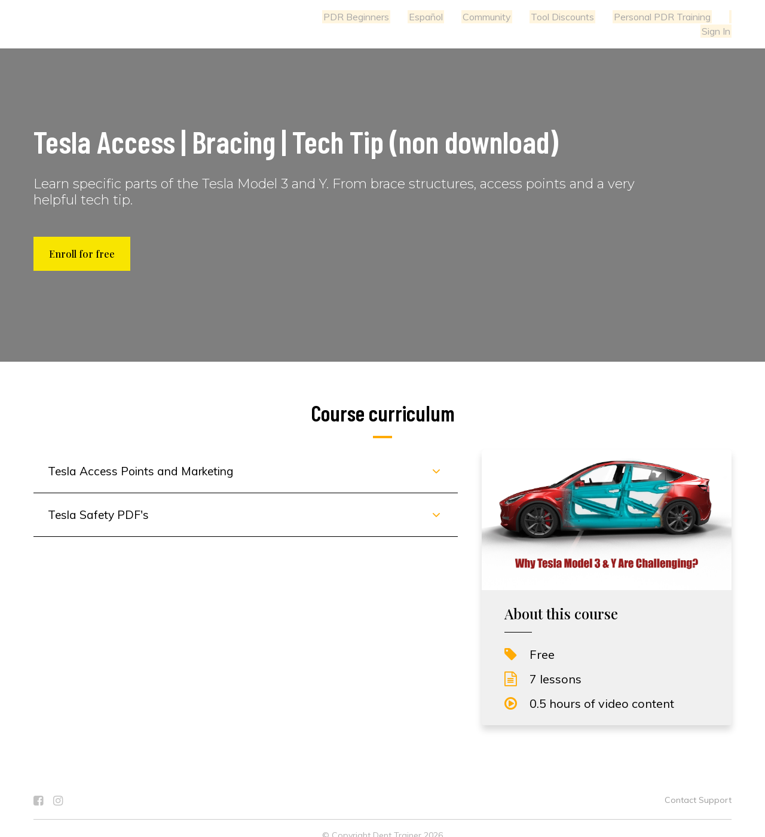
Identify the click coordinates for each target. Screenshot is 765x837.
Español (391, 17)
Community (449, 17)
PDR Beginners (323, 17)
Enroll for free (82, 239)
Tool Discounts (522, 17)
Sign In (717, 17)
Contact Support (698, 785)
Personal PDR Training (619, 17)
